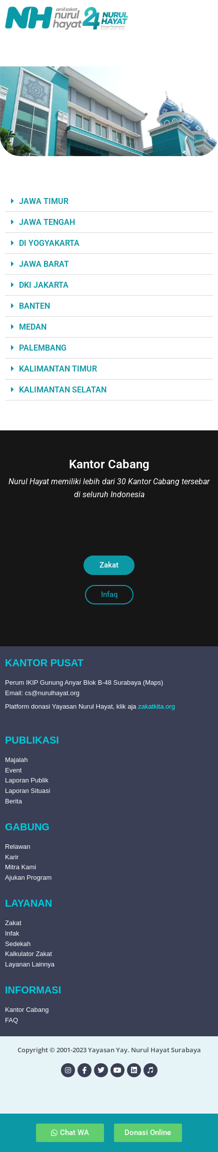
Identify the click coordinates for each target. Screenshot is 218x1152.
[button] (109, 201)
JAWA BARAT (44, 264)
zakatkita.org (156, 706)
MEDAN (32, 327)
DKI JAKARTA (43, 285)
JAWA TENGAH (47, 222)
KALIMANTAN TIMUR (58, 369)
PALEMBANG (42, 348)
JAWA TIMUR (43, 201)
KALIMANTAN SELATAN (62, 389)
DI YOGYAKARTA (49, 243)
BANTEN (34, 306)
